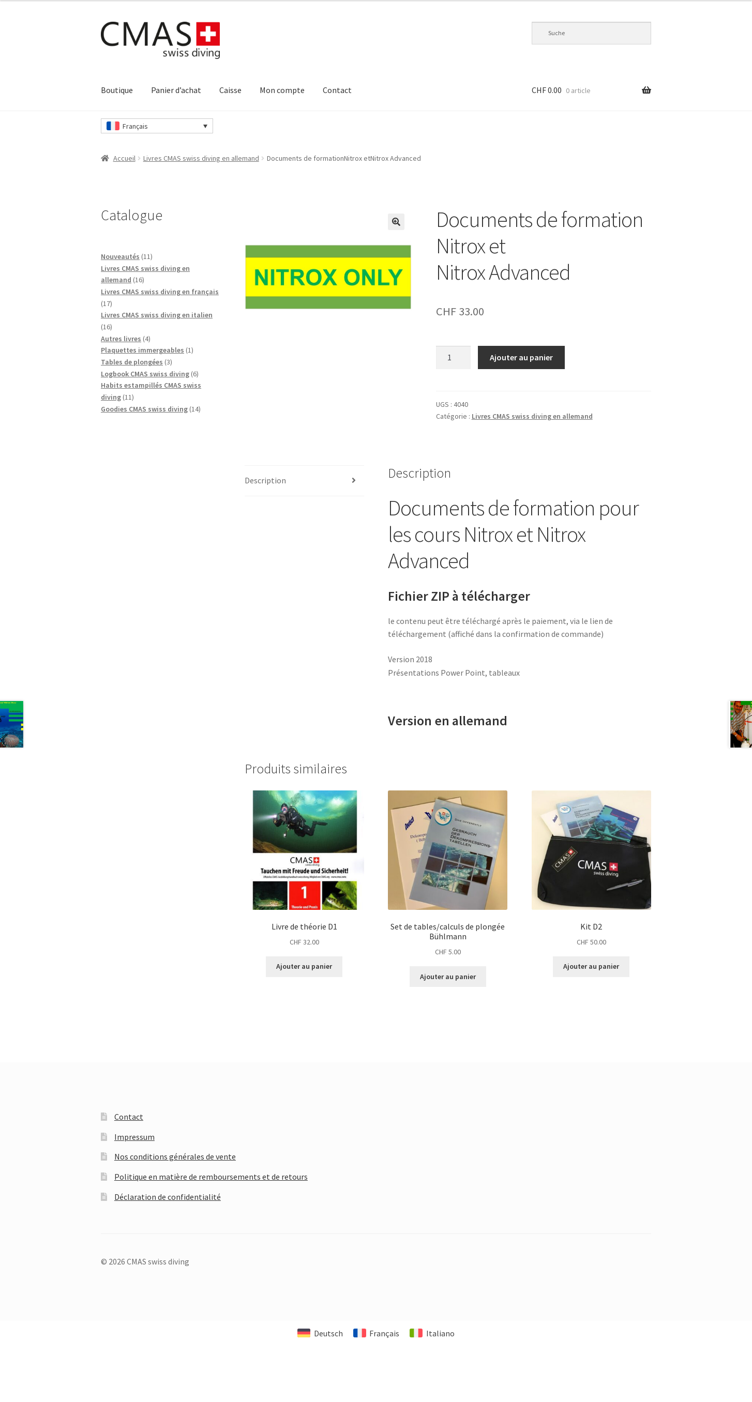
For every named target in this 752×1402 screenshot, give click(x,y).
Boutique (117, 90)
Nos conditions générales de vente (175, 1156)
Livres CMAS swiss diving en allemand (201, 158)
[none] (157, 125)
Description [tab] (265, 480)
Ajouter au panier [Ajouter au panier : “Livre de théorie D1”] (304, 966)
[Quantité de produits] (453, 358)
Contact (337, 90)
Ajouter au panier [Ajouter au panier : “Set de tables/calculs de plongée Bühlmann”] (448, 976)
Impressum (134, 1137)
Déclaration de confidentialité (167, 1197)
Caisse (230, 90)
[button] (396, 222)
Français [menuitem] (135, 126)
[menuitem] (157, 125)
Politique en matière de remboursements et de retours (211, 1176)
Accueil (124, 158)
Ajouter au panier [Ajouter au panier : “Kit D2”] (591, 966)
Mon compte (282, 90)
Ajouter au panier (521, 357)
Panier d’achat (176, 90)
